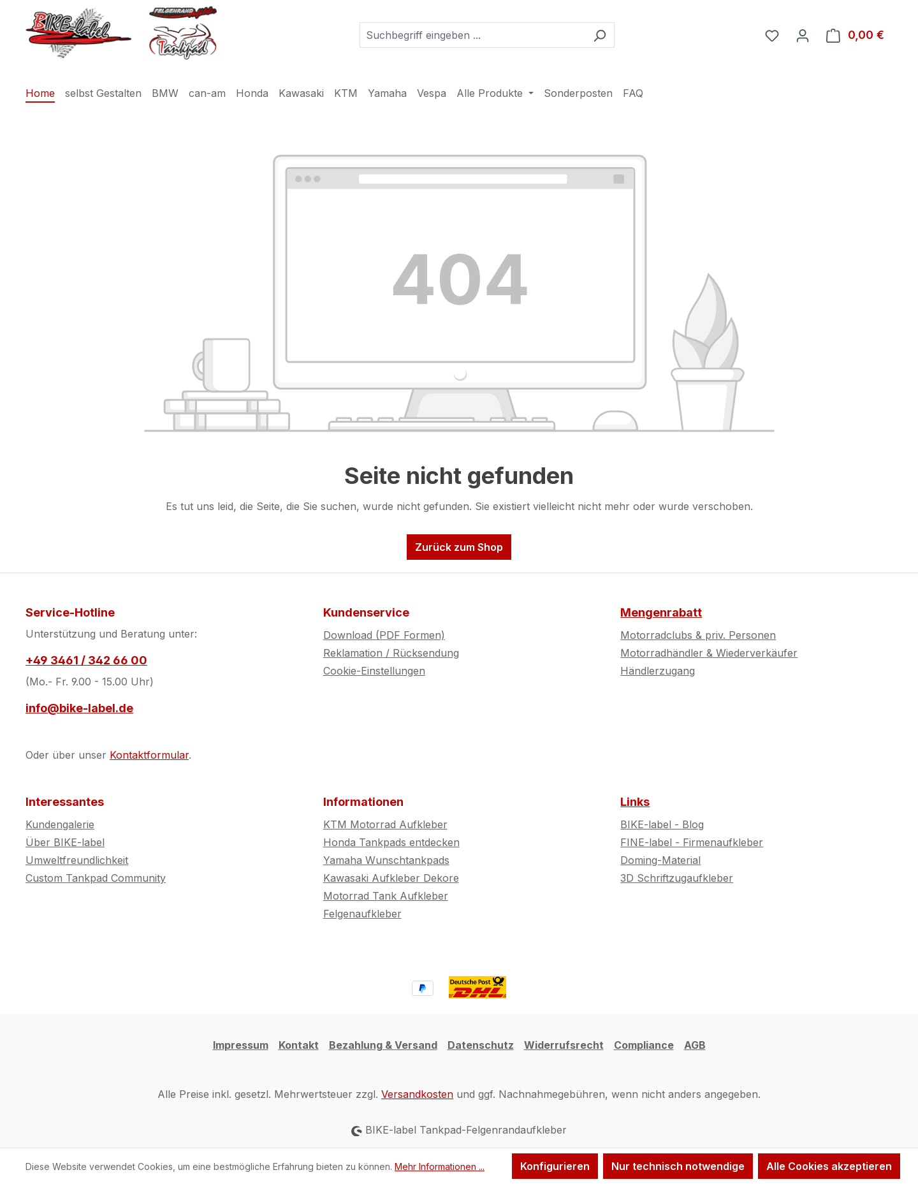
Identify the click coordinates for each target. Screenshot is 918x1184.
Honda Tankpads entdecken (391, 842)
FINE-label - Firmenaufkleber (691, 842)
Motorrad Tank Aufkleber (385, 895)
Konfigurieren (555, 1166)
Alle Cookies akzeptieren (829, 1166)
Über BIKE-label (65, 842)
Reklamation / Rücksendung (391, 653)
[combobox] (472, 35)
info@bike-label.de (79, 708)
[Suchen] (600, 35)
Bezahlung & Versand (383, 1045)
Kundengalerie (60, 824)
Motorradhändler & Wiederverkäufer (709, 653)
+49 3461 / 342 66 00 (86, 660)
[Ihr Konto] (802, 35)
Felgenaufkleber (362, 913)
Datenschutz (481, 1045)
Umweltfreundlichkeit (77, 860)
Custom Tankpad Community (96, 878)
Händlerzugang (657, 670)
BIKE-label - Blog (662, 824)
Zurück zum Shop (459, 547)
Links (635, 801)
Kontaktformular (149, 755)
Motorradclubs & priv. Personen (698, 635)
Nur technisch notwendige (678, 1166)
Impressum (240, 1045)
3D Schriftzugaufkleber (676, 878)
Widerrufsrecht (564, 1045)
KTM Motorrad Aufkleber (385, 824)
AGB (695, 1045)
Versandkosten (417, 1094)
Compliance (644, 1045)
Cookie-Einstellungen (374, 670)
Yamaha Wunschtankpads (386, 860)
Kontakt (299, 1045)
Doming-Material (660, 860)
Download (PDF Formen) (384, 635)
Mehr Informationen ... (439, 1166)
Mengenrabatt (661, 612)
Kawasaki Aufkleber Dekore (391, 878)
